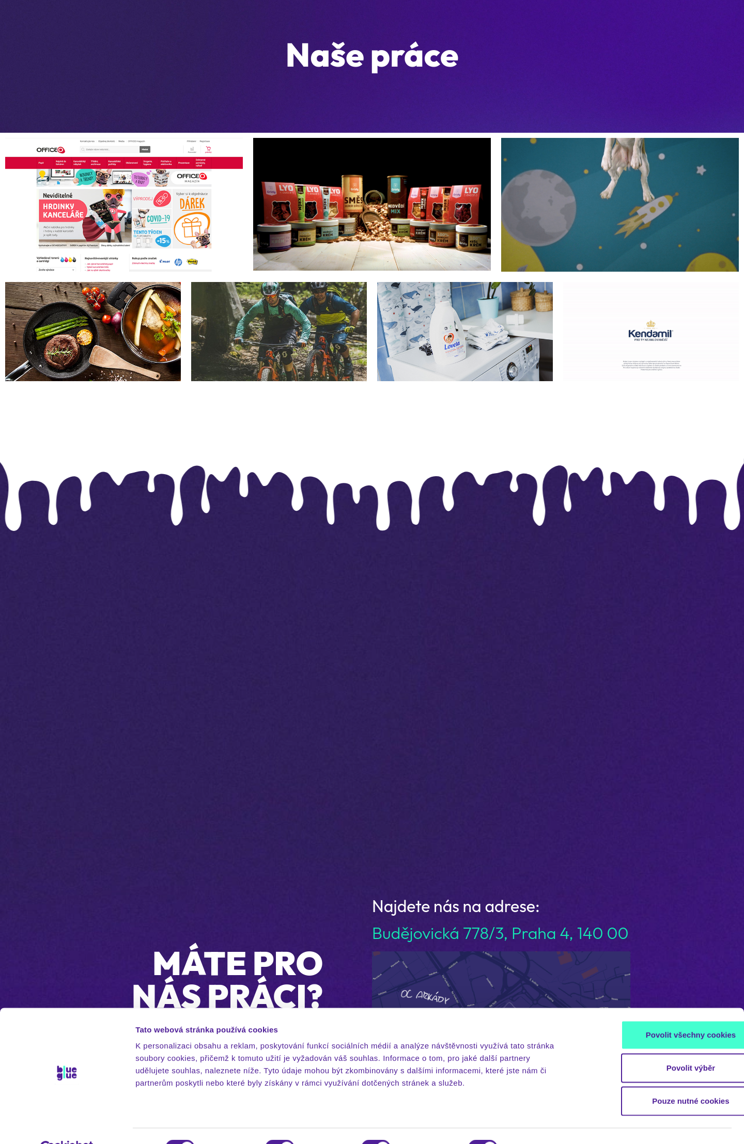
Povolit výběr (657, 1043)
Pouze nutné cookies (657, 1076)
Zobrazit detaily (546, 1123)
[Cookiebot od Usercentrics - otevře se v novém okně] (67, 1124)
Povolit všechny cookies (658, 1010)
